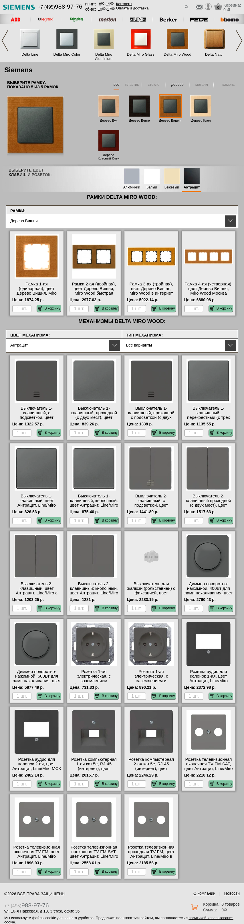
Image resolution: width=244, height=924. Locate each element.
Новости (232, 893)
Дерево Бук (108, 120)
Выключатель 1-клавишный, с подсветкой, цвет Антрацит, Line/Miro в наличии (36, 417)
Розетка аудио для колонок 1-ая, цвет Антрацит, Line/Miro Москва (208, 678)
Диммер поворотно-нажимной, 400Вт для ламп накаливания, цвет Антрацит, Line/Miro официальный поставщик (208, 595)
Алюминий (131, 187)
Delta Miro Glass (140, 54)
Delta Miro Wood (177, 54)
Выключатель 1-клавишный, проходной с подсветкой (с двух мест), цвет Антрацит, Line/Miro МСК (151, 417)
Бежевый (171, 187)
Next (239, 40)
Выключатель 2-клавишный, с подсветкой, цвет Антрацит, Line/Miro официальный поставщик (151, 507)
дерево (177, 84)
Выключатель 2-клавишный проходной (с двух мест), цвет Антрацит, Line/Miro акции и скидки (208, 505)
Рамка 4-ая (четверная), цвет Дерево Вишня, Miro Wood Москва (208, 288)
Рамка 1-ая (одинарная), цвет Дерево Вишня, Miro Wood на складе (37, 291)
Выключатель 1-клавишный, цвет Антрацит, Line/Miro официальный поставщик (36, 505)
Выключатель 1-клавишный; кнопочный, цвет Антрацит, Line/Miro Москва (94, 503)
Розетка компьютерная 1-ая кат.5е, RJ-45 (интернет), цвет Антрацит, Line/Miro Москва (94, 768)
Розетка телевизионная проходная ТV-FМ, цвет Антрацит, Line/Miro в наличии (151, 854)
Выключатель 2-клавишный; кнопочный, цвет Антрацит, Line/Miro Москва (94, 590)
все (117, 84)
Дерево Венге (139, 120)
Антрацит (192, 187)
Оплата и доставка (132, 8)
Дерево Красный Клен (109, 156)
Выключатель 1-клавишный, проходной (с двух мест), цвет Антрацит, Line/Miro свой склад (94, 417)
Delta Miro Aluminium (103, 56)
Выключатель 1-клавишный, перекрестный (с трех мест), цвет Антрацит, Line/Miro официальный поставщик (208, 419)
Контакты (124, 4)
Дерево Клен (201, 120)
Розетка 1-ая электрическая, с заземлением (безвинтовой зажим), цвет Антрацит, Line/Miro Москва (94, 683)
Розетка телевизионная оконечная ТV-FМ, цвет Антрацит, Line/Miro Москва (36, 854)
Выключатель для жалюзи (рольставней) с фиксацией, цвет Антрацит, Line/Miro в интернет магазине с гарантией (151, 595)
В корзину (49, 308)
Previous (4, 40)
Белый (151, 187)
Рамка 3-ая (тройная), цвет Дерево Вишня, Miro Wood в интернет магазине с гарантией (151, 291)
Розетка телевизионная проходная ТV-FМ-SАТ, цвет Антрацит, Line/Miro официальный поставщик (94, 856)
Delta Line (29, 54)
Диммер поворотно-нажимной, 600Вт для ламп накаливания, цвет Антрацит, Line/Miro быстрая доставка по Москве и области (36, 683)
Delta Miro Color (66, 54)
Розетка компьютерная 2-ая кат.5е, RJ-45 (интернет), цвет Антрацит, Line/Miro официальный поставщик (151, 771)
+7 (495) (60, 7)
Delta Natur (214, 54)
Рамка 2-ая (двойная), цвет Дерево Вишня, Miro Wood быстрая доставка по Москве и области (94, 293)
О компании (204, 893)
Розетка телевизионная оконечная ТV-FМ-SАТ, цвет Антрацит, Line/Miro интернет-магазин (208, 766)
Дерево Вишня (170, 120)
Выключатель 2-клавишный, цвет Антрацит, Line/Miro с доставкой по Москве (36, 590)
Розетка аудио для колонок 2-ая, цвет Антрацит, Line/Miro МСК (36, 764)
